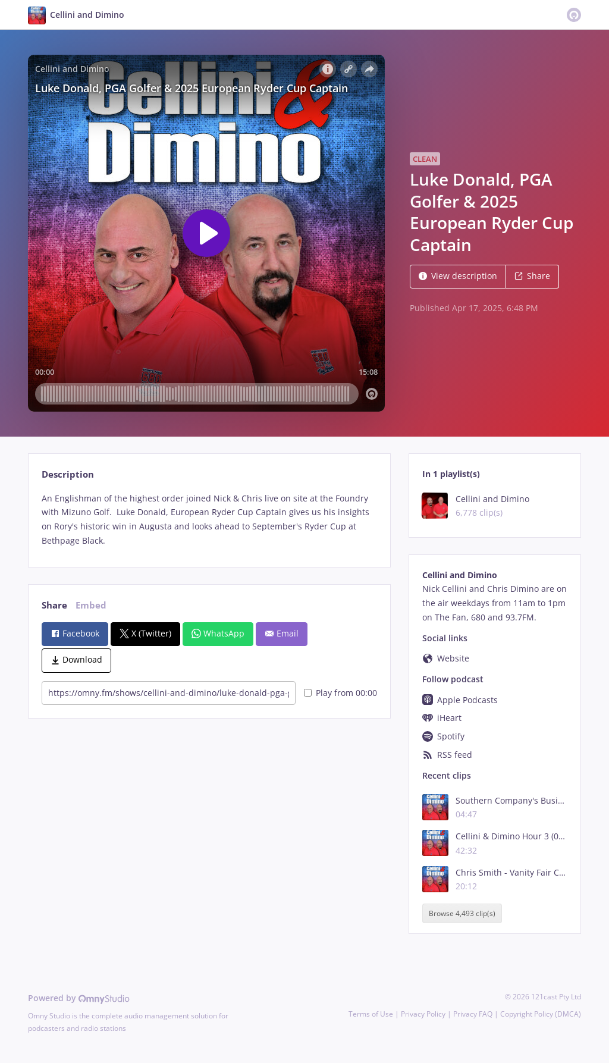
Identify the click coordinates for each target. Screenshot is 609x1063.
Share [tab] (54, 605)
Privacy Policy (423, 1014)
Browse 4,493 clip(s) (462, 913)
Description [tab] (68, 474)
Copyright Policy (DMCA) (540, 1014)
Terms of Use (371, 1014)
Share (532, 275)
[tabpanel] (209, 519)
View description (458, 275)
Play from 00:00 (340, 692)
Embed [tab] (91, 605)
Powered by (79, 998)
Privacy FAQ (472, 1014)
